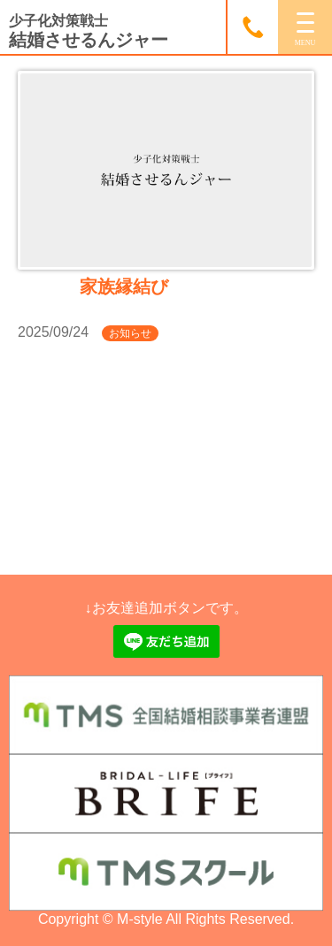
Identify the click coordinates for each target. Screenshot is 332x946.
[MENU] (305, 27)
